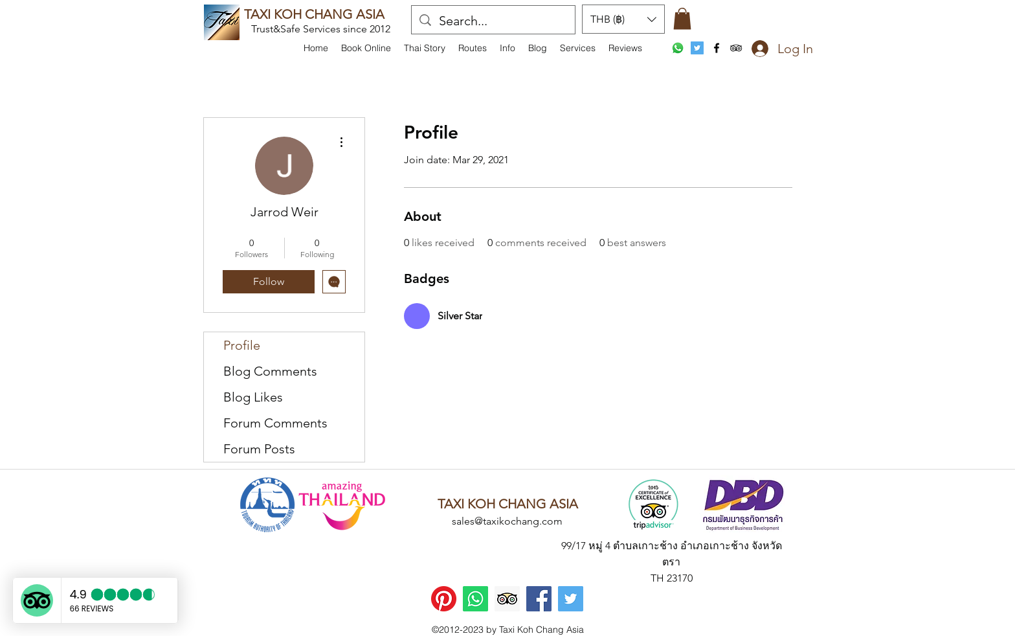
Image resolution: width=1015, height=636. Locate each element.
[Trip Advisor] (507, 598)
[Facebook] (539, 598)
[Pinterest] (443, 598)
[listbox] (623, 19)
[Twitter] (570, 598)
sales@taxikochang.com (507, 521)
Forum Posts (259, 449)
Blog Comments (270, 371)
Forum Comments (275, 423)
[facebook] (716, 47)
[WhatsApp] (677, 47)
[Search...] (493, 21)
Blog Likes (253, 397)
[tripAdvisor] (736, 47)
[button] (507, 48)
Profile (241, 345)
